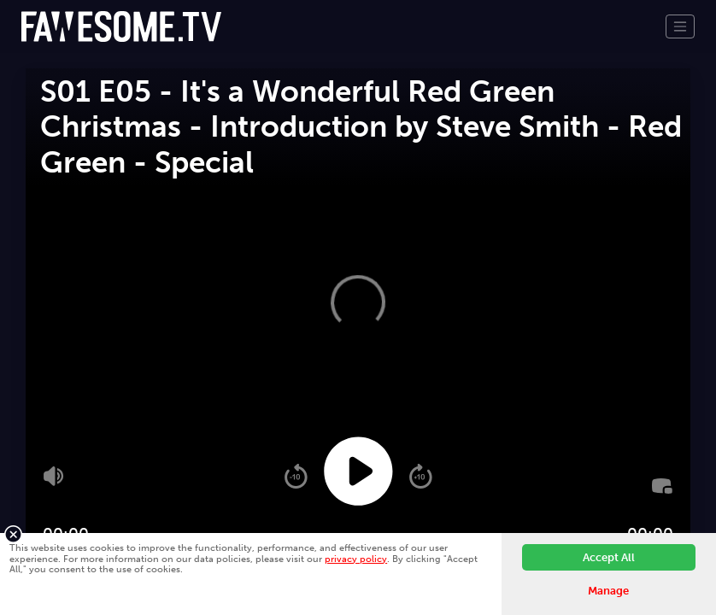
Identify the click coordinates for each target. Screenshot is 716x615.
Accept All (609, 557)
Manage (608, 590)
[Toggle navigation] (680, 26)
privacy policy (356, 559)
